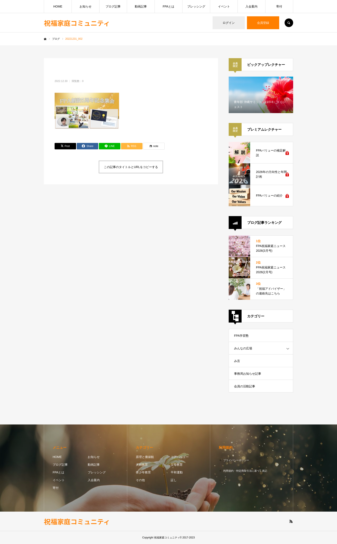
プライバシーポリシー (236, 460)
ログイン (229, 22)
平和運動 (177, 472)
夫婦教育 (142, 464)
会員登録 (263, 22)
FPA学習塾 (241, 335)
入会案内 (251, 6)
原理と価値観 (145, 457)
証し (174, 480)
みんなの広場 (243, 348)
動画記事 (141, 6)
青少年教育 (143, 472)
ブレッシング (196, 6)
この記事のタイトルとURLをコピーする (131, 167)
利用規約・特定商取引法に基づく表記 (245, 470)
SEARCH (289, 22)
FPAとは (168, 6)
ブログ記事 (113, 6)
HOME (57, 6)
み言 (237, 361)
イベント (224, 6)
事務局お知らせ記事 (247, 373)
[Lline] (109, 146)
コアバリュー (180, 457)
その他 (140, 480)
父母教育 (177, 464)
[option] (261, 95)
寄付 (279, 6)
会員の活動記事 (244, 386)
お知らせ (86, 6)
